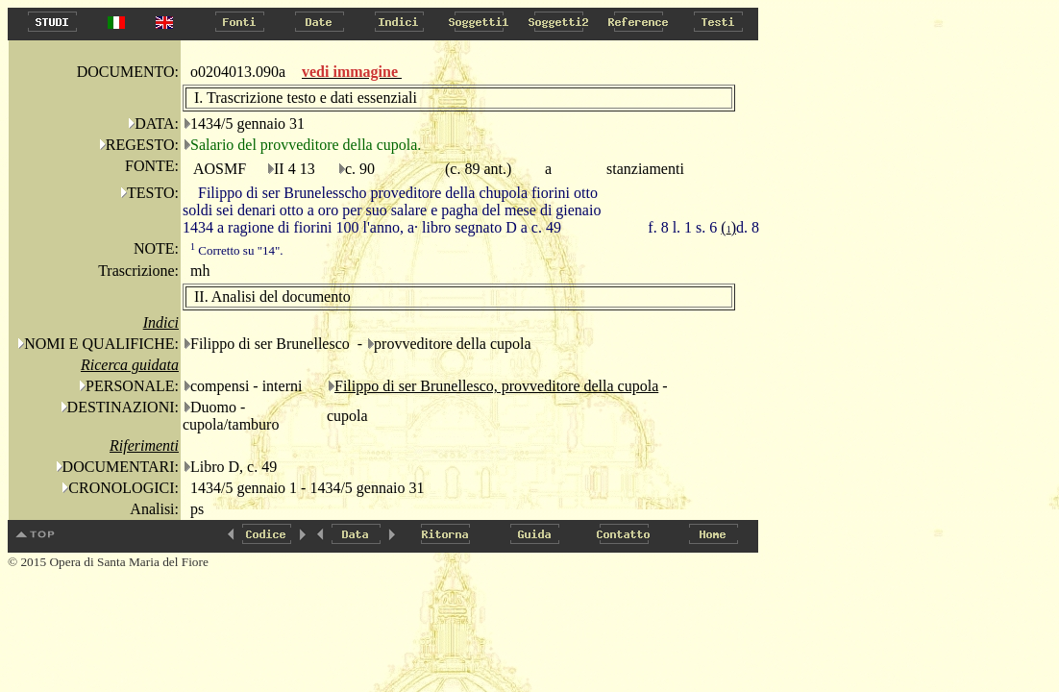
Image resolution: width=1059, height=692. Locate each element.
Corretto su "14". (236, 250)
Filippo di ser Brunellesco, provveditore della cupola (496, 386)
